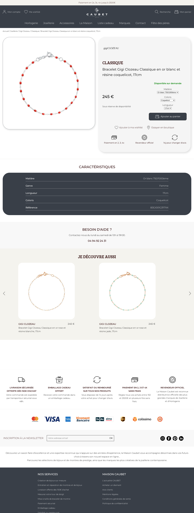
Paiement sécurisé (46, 505)
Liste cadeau (106, 25)
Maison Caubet (114, 476)
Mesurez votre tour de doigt (51, 496)
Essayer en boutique (160, 129)
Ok (111, 440)
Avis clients (107, 491)
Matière (168, 91)
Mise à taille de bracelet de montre (54, 501)
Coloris (167, 99)
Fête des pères (160, 25)
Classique (35, 33)
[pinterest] (175, 442)
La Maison (85, 25)
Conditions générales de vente (116, 501)
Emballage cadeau (46, 510)
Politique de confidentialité (115, 505)
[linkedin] (181, 442)
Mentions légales (110, 496)
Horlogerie (31, 25)
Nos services (48, 476)
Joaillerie (48, 25)
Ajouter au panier (167, 118)
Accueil (6, 33)
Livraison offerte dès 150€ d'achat (53, 491)
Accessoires (67, 25)
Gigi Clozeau (24, 33)
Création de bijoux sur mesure (52, 482)
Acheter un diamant (111, 487)
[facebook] (169, 442)
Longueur (167, 107)
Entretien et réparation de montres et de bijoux (60, 487)
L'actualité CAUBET (111, 482)
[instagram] (162, 442)
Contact (141, 25)
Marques (124, 25)
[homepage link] (97, 15)
